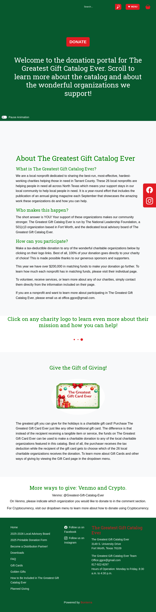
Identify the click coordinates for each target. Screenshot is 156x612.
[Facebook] (149, 189)
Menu (133, 6)
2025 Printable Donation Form (29, 540)
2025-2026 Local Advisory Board (30, 533)
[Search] (98, 7)
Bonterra (86, 602)
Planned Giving (20, 588)
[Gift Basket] (148, 7)
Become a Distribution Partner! (29, 546)
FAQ (13, 559)
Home (14, 527)
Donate (78, 42)
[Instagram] (149, 200)
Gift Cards (17, 565)
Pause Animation (19, 117)
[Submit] (118, 7)
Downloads (17, 552)
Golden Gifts (18, 571)
